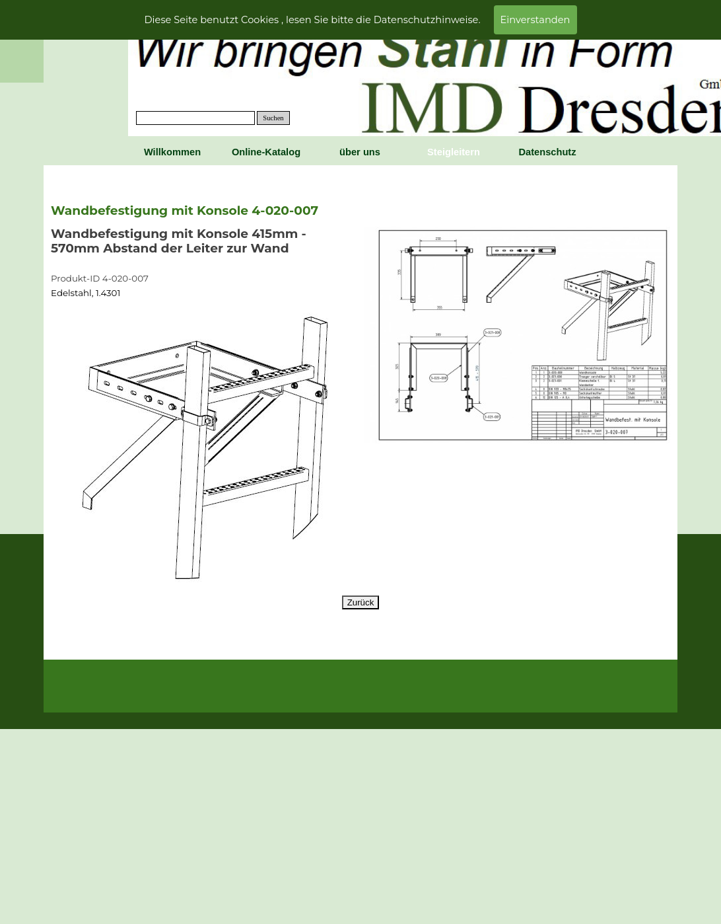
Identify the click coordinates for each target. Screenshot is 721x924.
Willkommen (172, 152)
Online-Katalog (266, 152)
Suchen (273, 118)
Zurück (360, 602)
